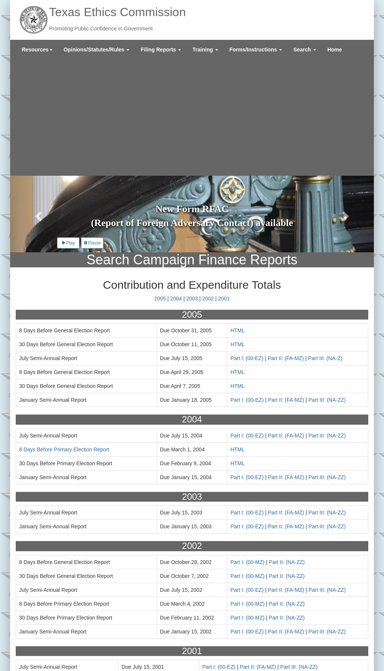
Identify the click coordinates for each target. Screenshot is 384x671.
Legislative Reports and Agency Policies (133, 637)
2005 (160, 182)
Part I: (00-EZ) (247, 283)
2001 (224, 182)
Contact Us (69, 637)
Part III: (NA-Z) (325, 242)
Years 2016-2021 (277, 584)
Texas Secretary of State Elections (154, 652)
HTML (237, 214)
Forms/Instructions (256, 50)
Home (334, 50)
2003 (192, 182)
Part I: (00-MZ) (247, 445)
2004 (176, 182)
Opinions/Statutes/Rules (97, 50)
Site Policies (82, 645)
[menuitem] (37, 49)
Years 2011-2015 (202, 584)
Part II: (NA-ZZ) (287, 445)
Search (304, 50)
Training (205, 50)
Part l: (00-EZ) (246, 242)
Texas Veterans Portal (84, 652)
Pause (92, 126)
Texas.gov (42, 652)
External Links (47, 645)
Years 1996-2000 (51, 584)
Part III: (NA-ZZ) (327, 283)
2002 (208, 182)
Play (68, 126)
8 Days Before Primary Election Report (64, 333)
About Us (41, 637)
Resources (37, 50)
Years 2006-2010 (127, 584)
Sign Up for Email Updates (331, 639)
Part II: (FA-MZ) (286, 242)
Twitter (307, 650)
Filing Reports (161, 50)
